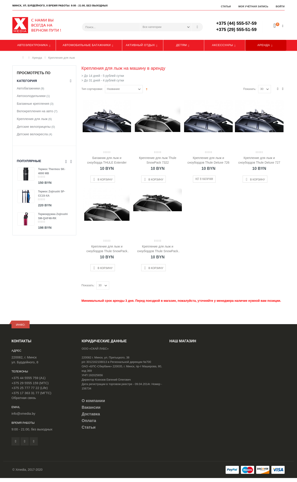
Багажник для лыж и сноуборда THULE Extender (106, 160)
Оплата (89, 420)
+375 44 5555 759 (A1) (28, 378)
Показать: (249, 89)
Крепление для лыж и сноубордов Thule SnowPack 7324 (106, 249)
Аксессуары (222, 45)
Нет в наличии (204, 179)
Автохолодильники (31, 96)
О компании (93, 401)
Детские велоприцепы (34, 126)
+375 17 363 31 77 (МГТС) (31, 393)
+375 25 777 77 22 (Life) (29, 388)
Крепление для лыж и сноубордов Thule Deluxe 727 (259, 160)
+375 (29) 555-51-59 (236, 29)
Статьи (226, 6)
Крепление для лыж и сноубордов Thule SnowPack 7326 (157, 249)
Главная (24, 57)
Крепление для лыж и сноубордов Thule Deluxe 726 (208, 160)
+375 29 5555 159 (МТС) (30, 383)
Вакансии (91, 407)
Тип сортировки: (92, 89)
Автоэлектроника (32, 45)
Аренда (263, 45)
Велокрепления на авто (35, 111)
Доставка (91, 414)
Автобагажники (28, 88)
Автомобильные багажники (87, 45)
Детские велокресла (32, 134)
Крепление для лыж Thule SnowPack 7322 (157, 160)
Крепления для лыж (32, 119)
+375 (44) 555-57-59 (236, 23)
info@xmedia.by (23, 413)
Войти (280, 6)
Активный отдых (140, 45)
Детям (181, 45)
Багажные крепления (33, 103)
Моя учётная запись (253, 6)
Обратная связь (23, 398)
